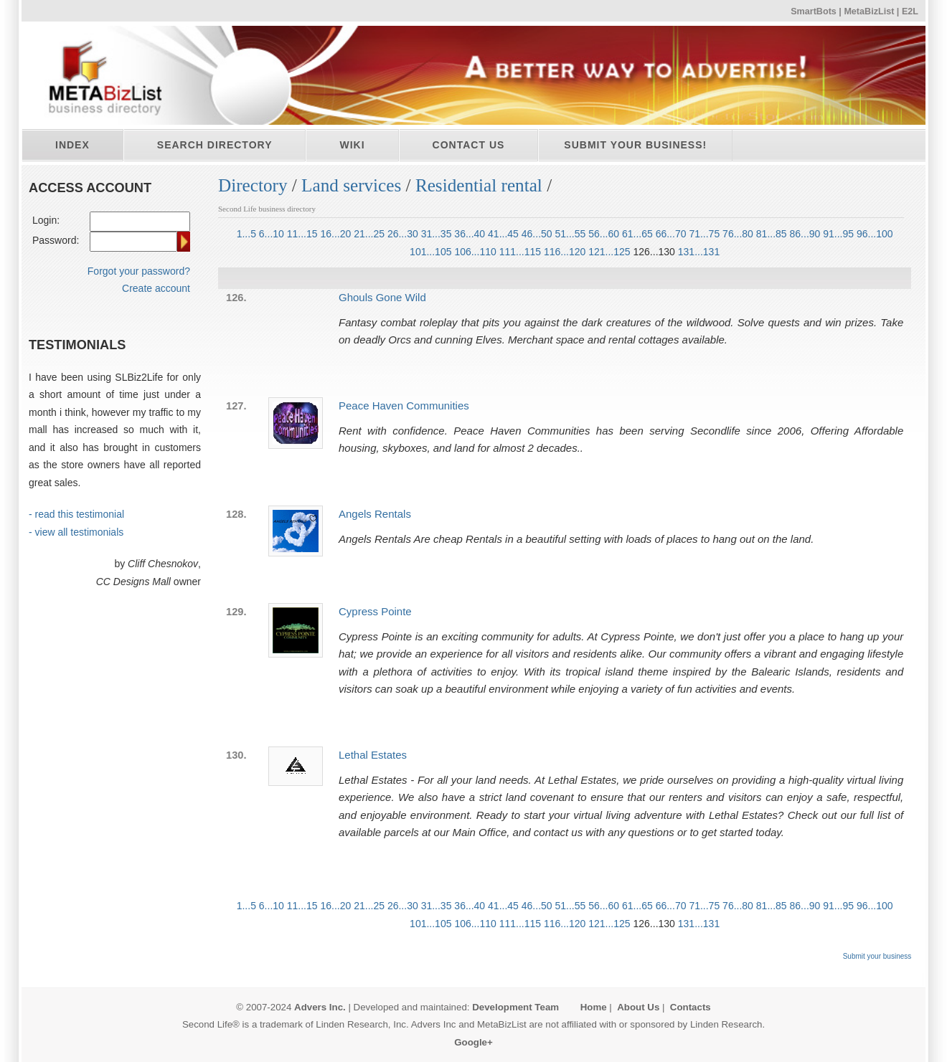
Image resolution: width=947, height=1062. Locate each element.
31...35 (436, 234)
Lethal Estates (373, 755)
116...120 (564, 251)
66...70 (671, 234)
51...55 (570, 234)
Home (593, 1007)
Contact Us (469, 145)
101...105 (430, 251)
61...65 (637, 234)
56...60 (603, 234)
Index (72, 145)
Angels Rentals (375, 514)
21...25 (369, 234)
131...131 (699, 251)
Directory (253, 185)
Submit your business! (635, 145)
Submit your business (877, 956)
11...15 (302, 234)
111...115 (520, 251)
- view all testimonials (76, 532)
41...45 (503, 234)
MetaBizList (869, 11)
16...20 (335, 234)
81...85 (771, 234)
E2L (910, 11)
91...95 (838, 234)
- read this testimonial (76, 514)
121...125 (609, 251)
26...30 (402, 234)
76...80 (737, 234)
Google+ (473, 1042)
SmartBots (814, 11)
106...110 (475, 251)
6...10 (271, 234)
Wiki (351, 145)
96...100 (875, 234)
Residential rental (478, 185)
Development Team (515, 1007)
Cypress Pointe (375, 611)
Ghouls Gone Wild (382, 297)
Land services (351, 185)
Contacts (690, 1007)
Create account (156, 288)
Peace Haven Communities (404, 405)
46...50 (537, 234)
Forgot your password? (139, 271)
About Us (638, 1007)
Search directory (215, 145)
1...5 (246, 234)
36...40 (469, 234)
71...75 (704, 234)
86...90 (805, 234)
